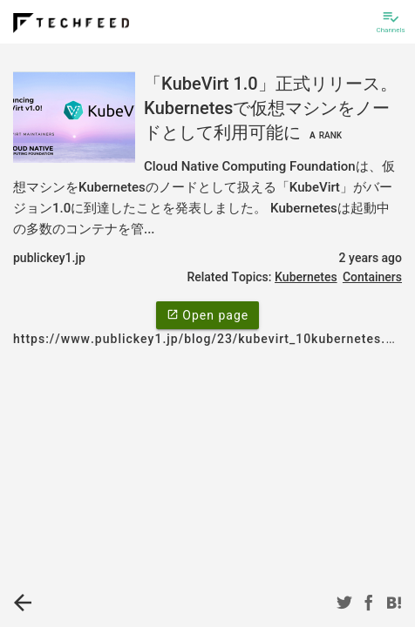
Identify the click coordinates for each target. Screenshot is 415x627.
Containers (372, 277)
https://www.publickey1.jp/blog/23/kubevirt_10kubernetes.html (213, 339)
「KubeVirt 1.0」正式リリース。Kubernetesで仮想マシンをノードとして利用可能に (271, 108)
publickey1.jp (49, 258)
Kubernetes (306, 277)
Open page (207, 314)
